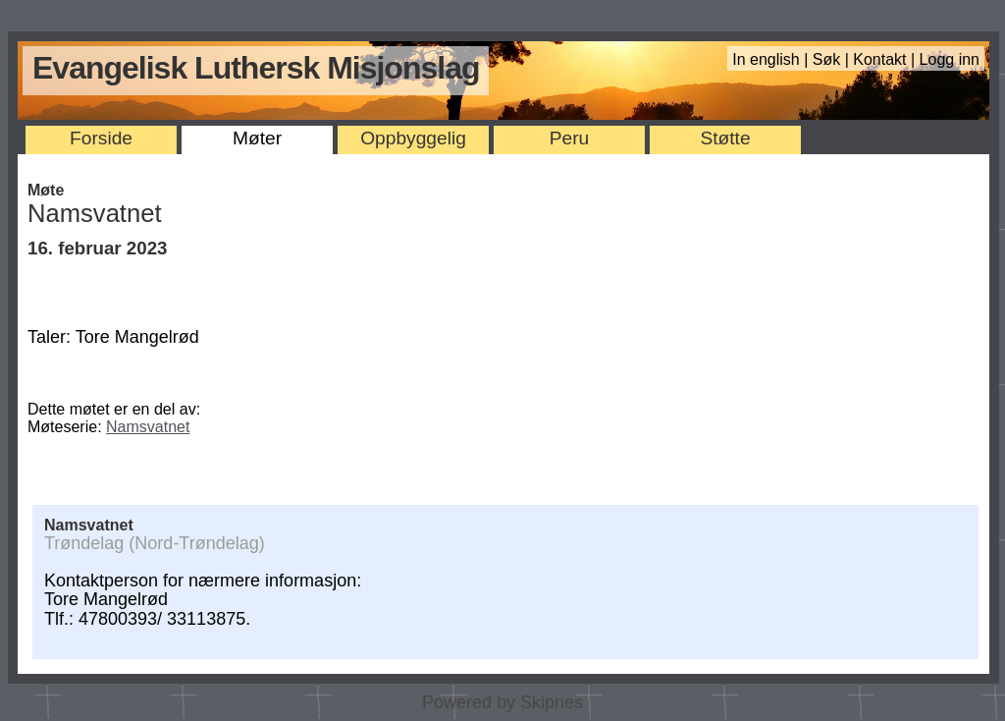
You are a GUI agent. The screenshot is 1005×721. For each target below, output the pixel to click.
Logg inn (949, 59)
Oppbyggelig (413, 138)
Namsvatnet (147, 426)
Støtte (725, 138)
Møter (257, 138)
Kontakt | (886, 59)
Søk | (833, 59)
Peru (570, 138)
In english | (772, 59)
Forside (101, 138)
